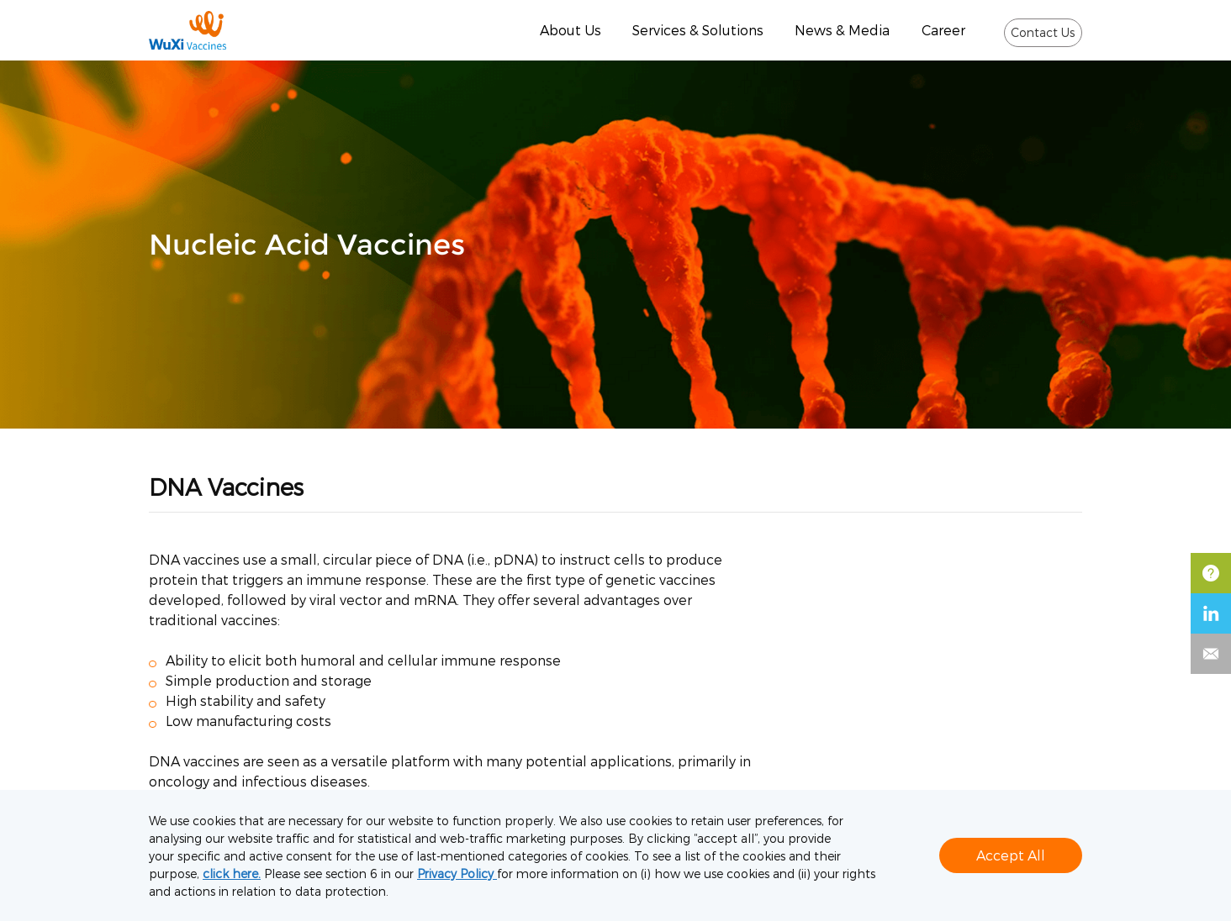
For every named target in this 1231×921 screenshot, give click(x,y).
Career (943, 30)
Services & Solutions (697, 30)
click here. (232, 873)
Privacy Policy (457, 873)
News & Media (842, 30)
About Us (570, 30)
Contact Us (1043, 32)
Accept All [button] (1010, 855)
